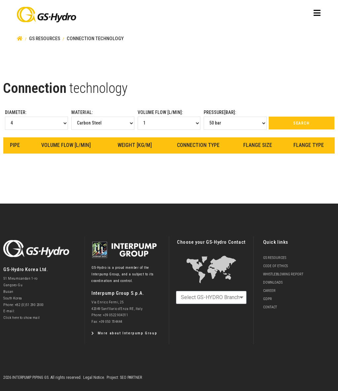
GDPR (267, 299)
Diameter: (36, 120)
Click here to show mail (21, 318)
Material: (102, 120)
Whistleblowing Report (283, 274)
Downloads (273, 282)
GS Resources (274, 258)
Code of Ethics (275, 266)
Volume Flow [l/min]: (169, 120)
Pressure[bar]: (235, 120)
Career (269, 291)
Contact (270, 307)
